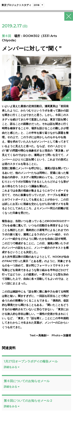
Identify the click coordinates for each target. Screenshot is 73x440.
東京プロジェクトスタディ (16, 4)
